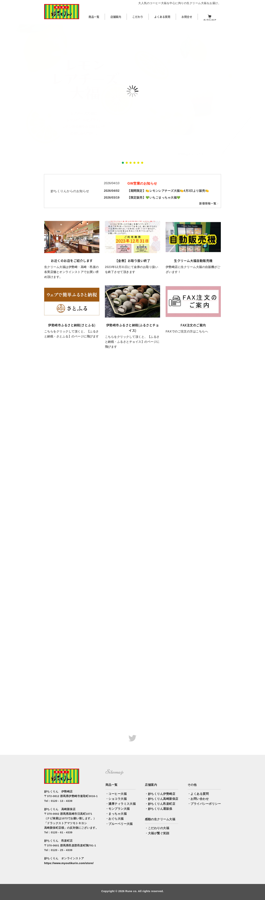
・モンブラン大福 (117, 808)
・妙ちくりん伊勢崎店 (160, 793)
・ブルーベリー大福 (119, 823)
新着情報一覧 (207, 203)
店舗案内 (115, 17)
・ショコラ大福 (116, 798)
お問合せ (186, 17)
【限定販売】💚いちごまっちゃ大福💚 (153, 197)
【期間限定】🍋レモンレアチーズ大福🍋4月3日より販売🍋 (168, 190)
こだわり (137, 17)
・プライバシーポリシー (204, 803)
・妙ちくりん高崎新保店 (161, 798)
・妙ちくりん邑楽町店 (160, 803)
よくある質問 (162, 17)
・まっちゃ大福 (116, 813)
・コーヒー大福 (116, 793)
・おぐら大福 (114, 818)
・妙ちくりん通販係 (158, 808)
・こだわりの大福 (157, 828)
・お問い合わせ (198, 798)
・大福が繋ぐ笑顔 (157, 833)
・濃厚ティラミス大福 (120, 803)
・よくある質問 (198, 793)
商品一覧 (94, 17)
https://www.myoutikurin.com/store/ (69, 863)
